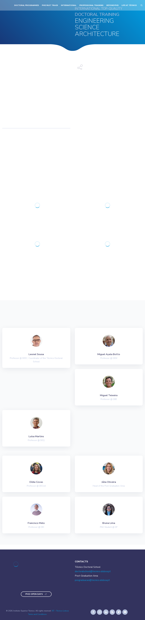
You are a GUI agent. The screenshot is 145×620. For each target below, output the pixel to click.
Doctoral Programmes (26, 5)
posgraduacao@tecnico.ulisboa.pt (92, 580)
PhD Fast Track (50, 5)
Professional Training (91, 5)
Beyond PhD (112, 5)
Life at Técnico (129, 5)
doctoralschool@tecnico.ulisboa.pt (93, 571)
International (68, 5)
